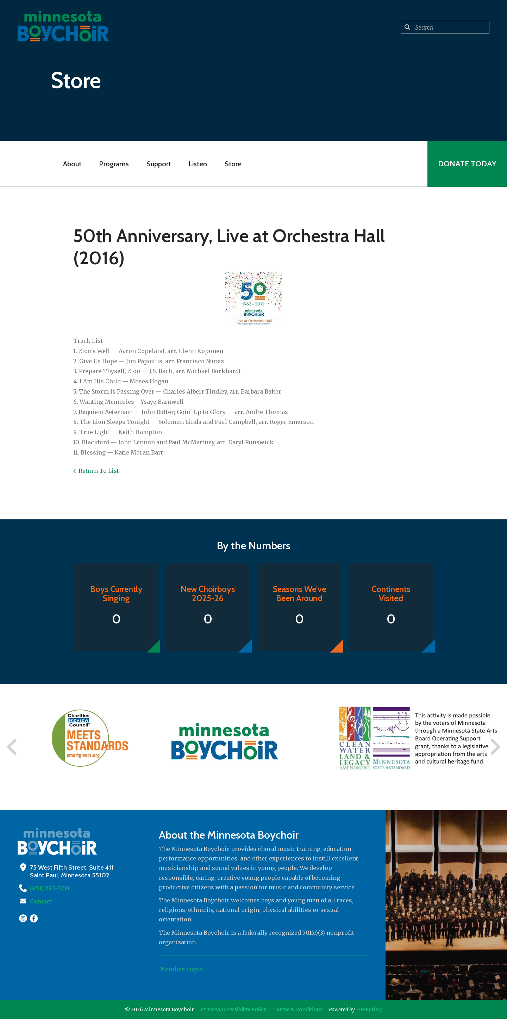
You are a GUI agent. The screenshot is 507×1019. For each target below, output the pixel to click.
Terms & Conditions (298, 1009)
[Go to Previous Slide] (12, 747)
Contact (41, 901)
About (72, 164)
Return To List (99, 470)
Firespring (369, 1009)
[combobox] (445, 27)
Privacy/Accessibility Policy (233, 1009)
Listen (197, 164)
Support (158, 164)
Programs (114, 164)
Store (233, 164)
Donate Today (467, 163)
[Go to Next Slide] (494, 747)
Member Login (181, 968)
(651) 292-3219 (50, 888)
